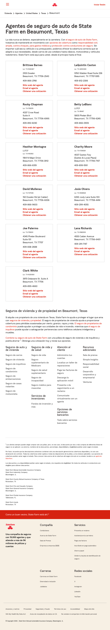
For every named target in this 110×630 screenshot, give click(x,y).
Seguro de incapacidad (37, 379)
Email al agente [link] (30, 88)
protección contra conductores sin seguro (72, 46)
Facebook (77, 576)
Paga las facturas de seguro (67, 371)
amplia (9, 46)
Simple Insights (90, 359)
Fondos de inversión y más (42, 405)
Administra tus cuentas (64, 356)
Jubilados (43, 586)
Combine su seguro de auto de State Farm (26, 338)
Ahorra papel (79, 551)
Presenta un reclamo (81, 530)
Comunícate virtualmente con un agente (67, 398)
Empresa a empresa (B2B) (49, 546)
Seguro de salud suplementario (39, 371)
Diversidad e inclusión (48, 581)
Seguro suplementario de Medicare (40, 362)
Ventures (87, 382)
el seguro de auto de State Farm (81, 40)
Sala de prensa (90, 355)
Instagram (78, 586)
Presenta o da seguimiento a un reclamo (65, 388)
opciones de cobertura (60, 43)
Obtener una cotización (34, 91)
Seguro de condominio (11, 370)
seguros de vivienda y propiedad (25, 320)
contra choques (21, 46)
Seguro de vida (38, 355)
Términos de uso (60, 609)
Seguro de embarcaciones (13, 377)
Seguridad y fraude (43, 609)
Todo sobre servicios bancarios (67, 421)
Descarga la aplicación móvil (65, 379)
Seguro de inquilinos (16, 364)
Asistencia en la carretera (83, 535)
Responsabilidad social (91, 365)
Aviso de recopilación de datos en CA (43, 614)
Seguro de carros (14, 355)
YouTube (77, 596)
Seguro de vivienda (15, 359)
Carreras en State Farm (48, 576)
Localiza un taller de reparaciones (67, 364)
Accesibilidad (75, 609)
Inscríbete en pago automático (85, 546)
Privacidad (27, 609)
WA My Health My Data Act (16, 614)
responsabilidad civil (87, 43)
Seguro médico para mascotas (41, 386)
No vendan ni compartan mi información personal (79, 614)
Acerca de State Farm (48, 535)
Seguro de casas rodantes (13, 385)
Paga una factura (80, 541)
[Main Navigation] (7, 4)
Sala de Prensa (45, 541)
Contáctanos (44, 530)
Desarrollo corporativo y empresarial (89, 374)
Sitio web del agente (33, 85)
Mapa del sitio (89, 609)
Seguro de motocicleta (11, 392)
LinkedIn (77, 591)
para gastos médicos (40, 46)
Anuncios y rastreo (12, 609)
